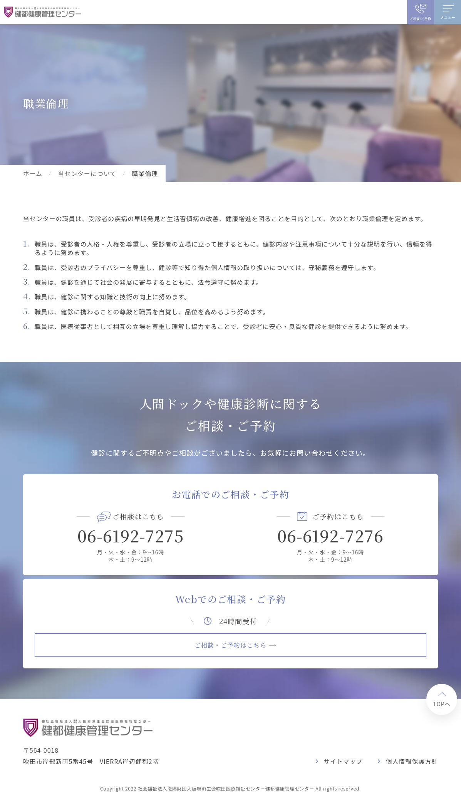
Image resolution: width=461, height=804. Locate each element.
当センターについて (87, 173)
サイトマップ (343, 761)
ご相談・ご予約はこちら (230, 645)
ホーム (32, 173)
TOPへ (441, 704)
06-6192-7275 (130, 535)
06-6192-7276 (330, 535)
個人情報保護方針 (412, 761)
